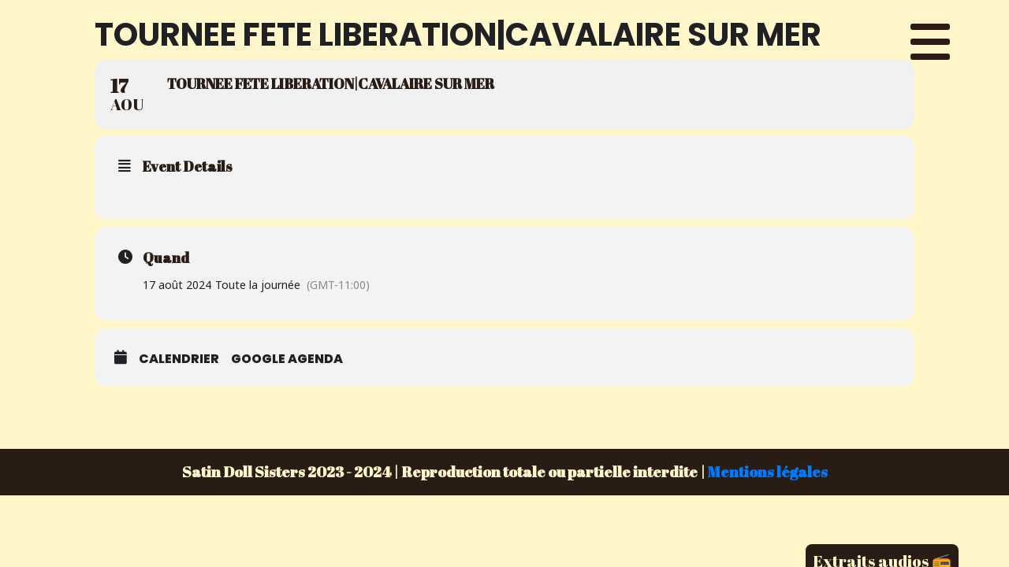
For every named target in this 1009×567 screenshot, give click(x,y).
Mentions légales (768, 471)
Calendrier (179, 359)
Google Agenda (287, 359)
